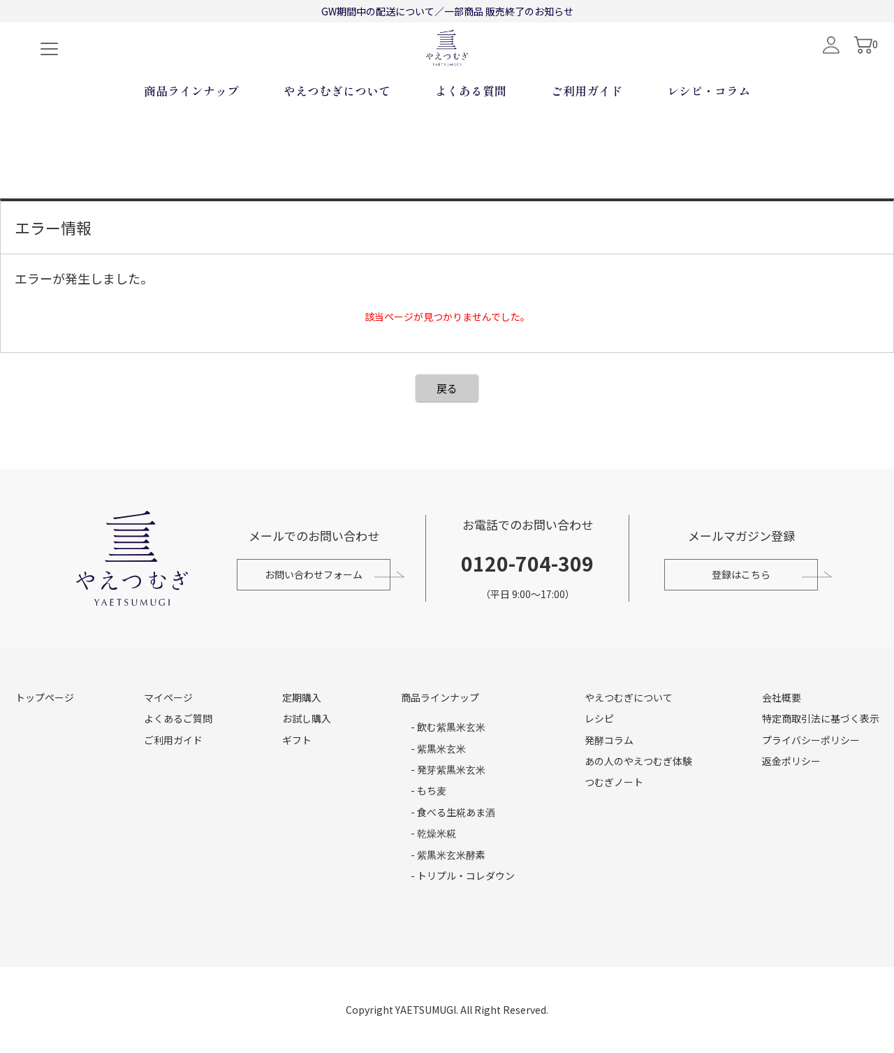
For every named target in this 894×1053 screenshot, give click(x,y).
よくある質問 (470, 136)
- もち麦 (428, 790)
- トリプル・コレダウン (463, 876)
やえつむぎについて (337, 136)
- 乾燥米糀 (433, 833)
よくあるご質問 (178, 718)
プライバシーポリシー (811, 740)
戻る (447, 388)
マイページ (168, 697)
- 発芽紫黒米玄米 (448, 769)
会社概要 (781, 697)
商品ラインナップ (191, 136)
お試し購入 (306, 718)
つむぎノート (614, 782)
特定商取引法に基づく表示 (820, 718)
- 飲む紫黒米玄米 (448, 727)
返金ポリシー (791, 761)
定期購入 (301, 697)
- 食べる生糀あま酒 (453, 812)
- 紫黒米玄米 (438, 748)
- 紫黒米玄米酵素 (448, 855)
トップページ (44, 697)
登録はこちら (744, 574)
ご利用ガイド (586, 136)
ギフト (297, 740)
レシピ (599, 718)
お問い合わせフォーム (310, 574)
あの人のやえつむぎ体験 (638, 761)
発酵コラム (609, 740)
